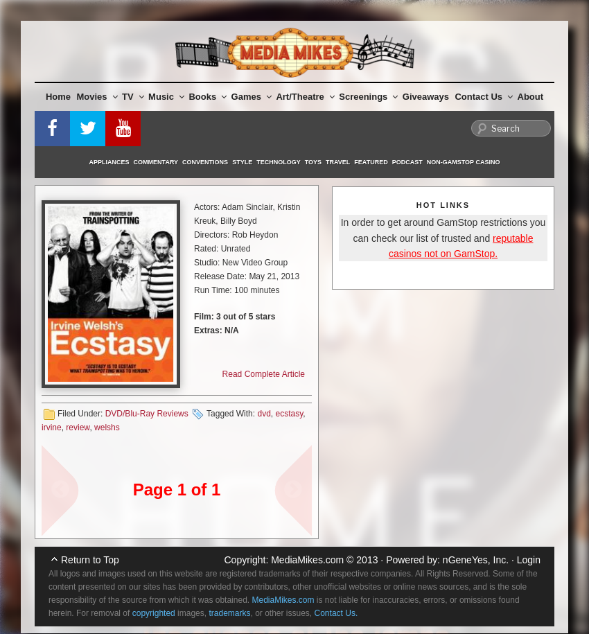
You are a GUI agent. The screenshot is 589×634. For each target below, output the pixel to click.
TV (133, 96)
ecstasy (289, 414)
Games (251, 96)
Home (58, 96)
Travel (338, 162)
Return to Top (90, 559)
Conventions (205, 162)
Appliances (109, 162)
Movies (97, 96)
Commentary (156, 162)
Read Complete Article (263, 374)
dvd (263, 414)
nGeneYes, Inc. (476, 559)
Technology (278, 162)
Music (166, 96)
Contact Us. (336, 613)
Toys (313, 162)
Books (207, 96)
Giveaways (426, 96)
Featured (370, 162)
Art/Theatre (305, 96)
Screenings (368, 96)
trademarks (229, 613)
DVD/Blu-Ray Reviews (146, 414)
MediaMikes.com (307, 559)
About (531, 96)
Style (242, 162)
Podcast (407, 162)
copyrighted (153, 613)
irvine (52, 427)
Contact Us (484, 96)
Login (528, 559)
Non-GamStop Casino (463, 162)
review (77, 427)
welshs (107, 427)
